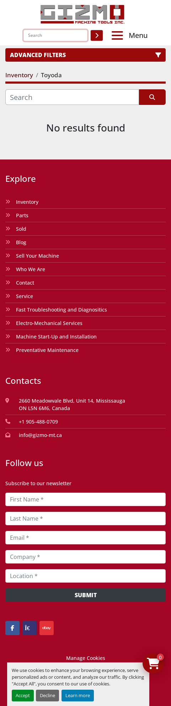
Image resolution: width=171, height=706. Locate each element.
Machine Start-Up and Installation (56, 336)
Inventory (27, 201)
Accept (23, 695)
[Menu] (119, 35)
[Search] (55, 35)
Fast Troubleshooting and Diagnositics (61, 309)
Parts (22, 215)
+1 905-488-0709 (38, 421)
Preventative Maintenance (47, 350)
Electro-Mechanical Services (49, 323)
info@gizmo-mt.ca (40, 435)
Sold (21, 228)
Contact (25, 282)
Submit (86, 595)
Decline (47, 695)
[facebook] (12, 628)
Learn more (77, 695)
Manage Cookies (85, 658)
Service (24, 296)
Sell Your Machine (37, 255)
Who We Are (30, 269)
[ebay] (46, 628)
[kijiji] (29, 628)
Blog (21, 242)
